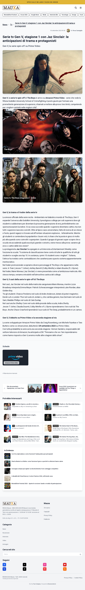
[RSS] (65, 569)
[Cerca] (76, 7)
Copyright (47, 511)
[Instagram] (44, 564)
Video (4, 540)
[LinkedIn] (4, 569)
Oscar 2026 (23, 15)
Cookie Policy (78, 578)
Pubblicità (47, 519)
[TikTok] (24, 569)
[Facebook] (4, 564)
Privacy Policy (48, 515)
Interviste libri (54, 15)
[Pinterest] (44, 569)
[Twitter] (24, 564)
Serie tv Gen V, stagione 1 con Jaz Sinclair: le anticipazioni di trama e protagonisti (45, 24)
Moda (44, 15)
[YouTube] (65, 564)
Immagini (5, 544)
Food (81, 15)
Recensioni (6, 533)
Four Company (37, 584)
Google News (35, 15)
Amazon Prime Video (11, 363)
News (5, 25)
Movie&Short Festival (10, 15)
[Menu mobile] (80, 7)
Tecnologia (65, 15)
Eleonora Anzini (52, 584)
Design (74, 15)
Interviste (5, 536)
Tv (11, 25)
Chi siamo (47, 508)
